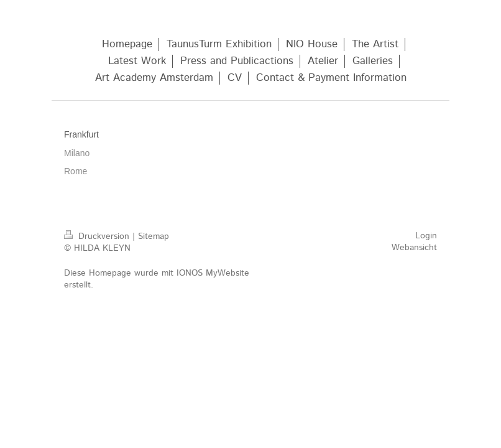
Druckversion (98, 236)
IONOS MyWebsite (213, 273)
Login (426, 236)
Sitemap (153, 236)
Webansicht (414, 247)
